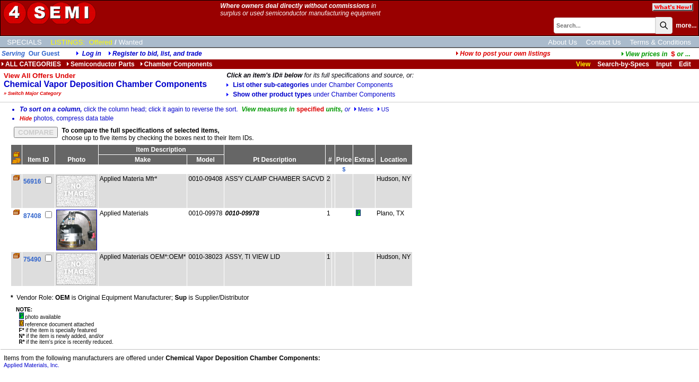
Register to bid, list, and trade (157, 53)
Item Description (161, 149)
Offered (100, 42)
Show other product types (310, 94)
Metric (363, 109)
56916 (32, 181)
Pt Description (274, 159)
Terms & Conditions (660, 42)
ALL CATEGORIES (31, 64)
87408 (32, 216)
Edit (686, 64)
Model (205, 159)
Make (143, 159)
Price (344, 159)
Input (663, 64)
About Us (562, 42)
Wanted (131, 42)
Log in (91, 53)
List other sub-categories (309, 85)
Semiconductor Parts (100, 64)
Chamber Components (176, 64)
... (656, 54)
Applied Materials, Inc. (31, 365)
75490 (32, 259)
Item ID (38, 159)
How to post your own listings (503, 53)
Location (393, 159)
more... (686, 25)
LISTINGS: (68, 42)
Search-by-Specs (623, 64)
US (383, 109)
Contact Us (603, 42)
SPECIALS (24, 42)
